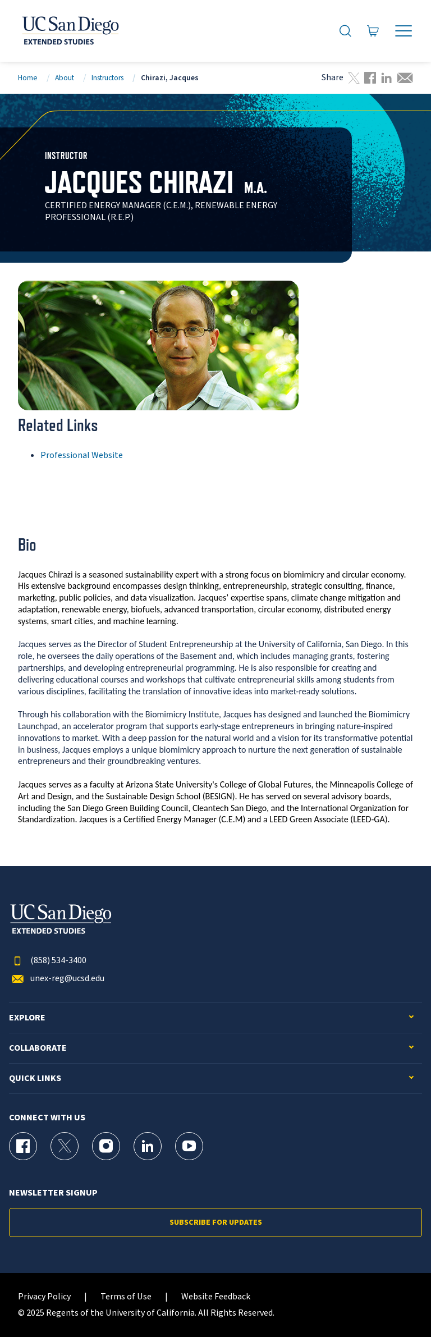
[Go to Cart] (373, 31)
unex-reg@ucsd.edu (56, 979)
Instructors (107, 77)
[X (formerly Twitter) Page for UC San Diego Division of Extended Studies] (65, 1146)
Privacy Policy (44, 1297)
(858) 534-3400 (47, 961)
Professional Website (81, 455)
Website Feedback (215, 1297)
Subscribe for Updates (215, 1222)
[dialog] (397, 1303)
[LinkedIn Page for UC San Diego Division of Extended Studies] (148, 1146)
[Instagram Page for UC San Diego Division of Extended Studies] (106, 1146)
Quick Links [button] (35, 1078)
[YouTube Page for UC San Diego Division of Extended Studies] (189, 1146)
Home (28, 77)
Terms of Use (126, 1297)
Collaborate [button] (38, 1048)
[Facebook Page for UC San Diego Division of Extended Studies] (23, 1146)
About (64, 77)
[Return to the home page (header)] (69, 31)
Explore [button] (27, 1018)
